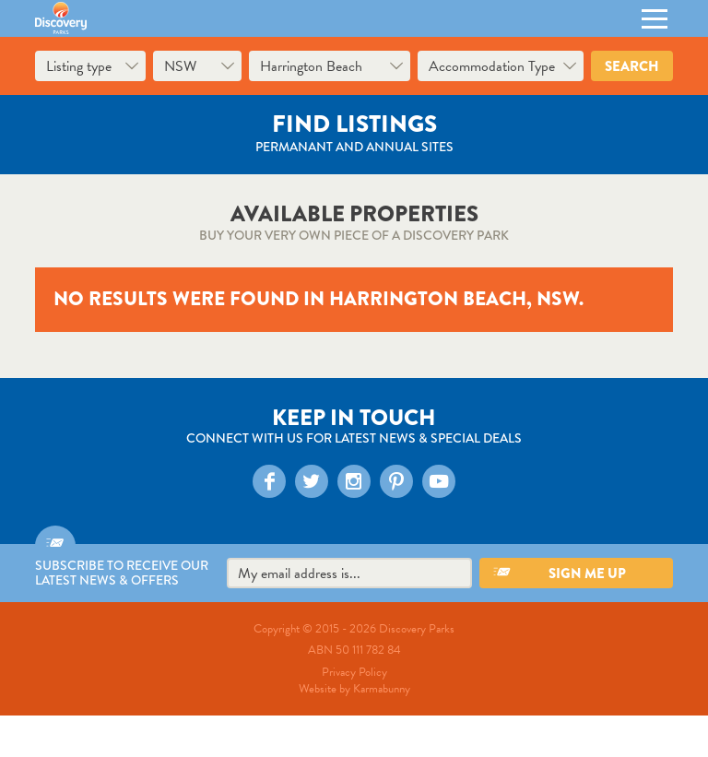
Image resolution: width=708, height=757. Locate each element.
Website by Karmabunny (354, 689)
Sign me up (587, 573)
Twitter (310, 480)
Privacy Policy (354, 672)
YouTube (437, 480)
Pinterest (395, 480)
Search (632, 66)
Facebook (268, 480)
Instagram (352, 480)
